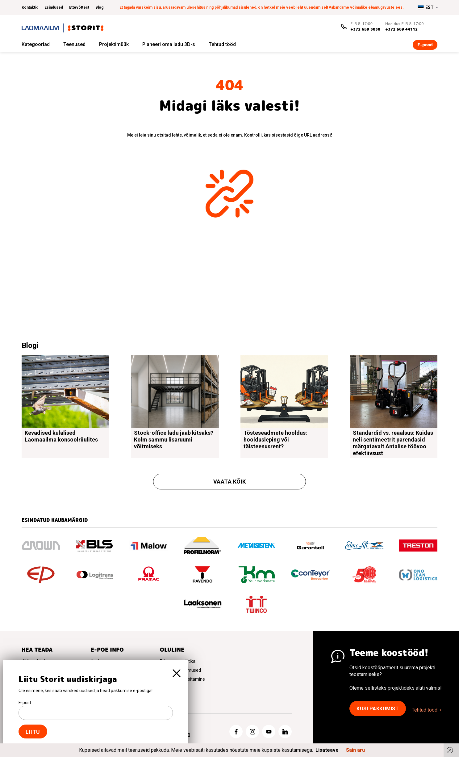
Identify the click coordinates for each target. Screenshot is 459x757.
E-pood (425, 45)
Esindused (53, 7)
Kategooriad (36, 44)
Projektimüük (114, 44)
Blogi (99, 7)
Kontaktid (30, 7)
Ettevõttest (79, 7)
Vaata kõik (229, 481)
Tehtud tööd (222, 44)
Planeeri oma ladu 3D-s (168, 44)
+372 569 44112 (401, 29)
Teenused (74, 44)
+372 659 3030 (365, 29)
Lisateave (327, 750)
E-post (25, 702)
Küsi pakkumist (378, 709)
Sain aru (355, 750)
